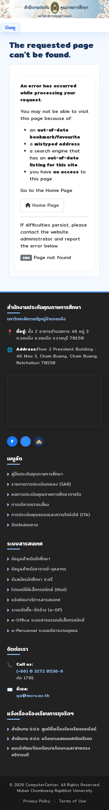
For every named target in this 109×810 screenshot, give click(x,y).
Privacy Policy (36, 801)
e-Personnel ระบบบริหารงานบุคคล (44, 630)
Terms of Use (72, 801)
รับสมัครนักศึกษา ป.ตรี (32, 579)
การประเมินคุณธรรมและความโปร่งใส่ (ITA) (50, 514)
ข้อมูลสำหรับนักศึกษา (30, 558)
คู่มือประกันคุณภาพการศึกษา (37, 473)
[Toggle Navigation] (10, 27)
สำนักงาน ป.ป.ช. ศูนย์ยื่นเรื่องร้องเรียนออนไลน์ (53, 728)
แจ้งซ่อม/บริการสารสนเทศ (35, 599)
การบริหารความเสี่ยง (30, 504)
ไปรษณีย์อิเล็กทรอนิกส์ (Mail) (39, 589)
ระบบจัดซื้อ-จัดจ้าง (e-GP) (36, 609)
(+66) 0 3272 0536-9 (39, 671)
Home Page (42, 205)
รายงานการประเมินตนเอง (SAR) (41, 484)
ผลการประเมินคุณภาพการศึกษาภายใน (46, 494)
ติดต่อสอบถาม (24, 524)
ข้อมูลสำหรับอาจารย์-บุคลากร (38, 568)
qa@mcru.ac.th (32, 695)
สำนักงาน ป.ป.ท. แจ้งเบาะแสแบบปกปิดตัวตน (51, 738)
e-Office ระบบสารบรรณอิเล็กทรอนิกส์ (47, 620)
